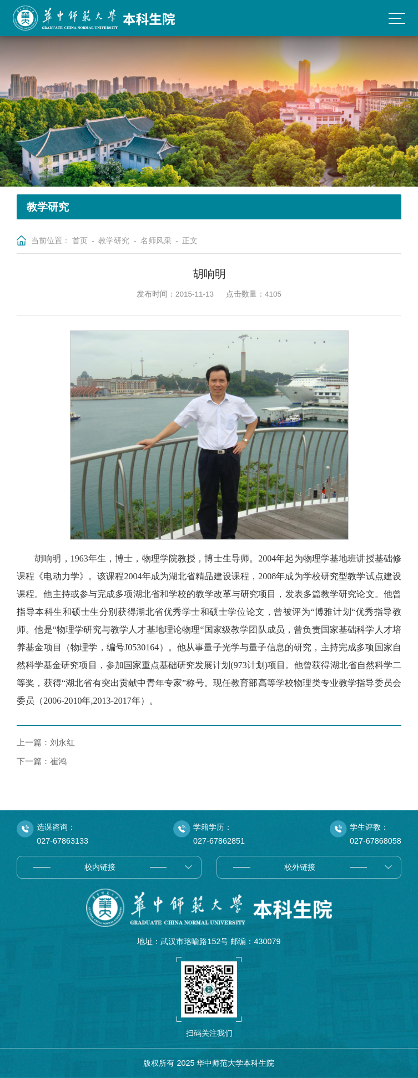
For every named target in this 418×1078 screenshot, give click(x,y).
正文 (190, 241)
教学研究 (113, 241)
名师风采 (156, 241)
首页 (80, 241)
